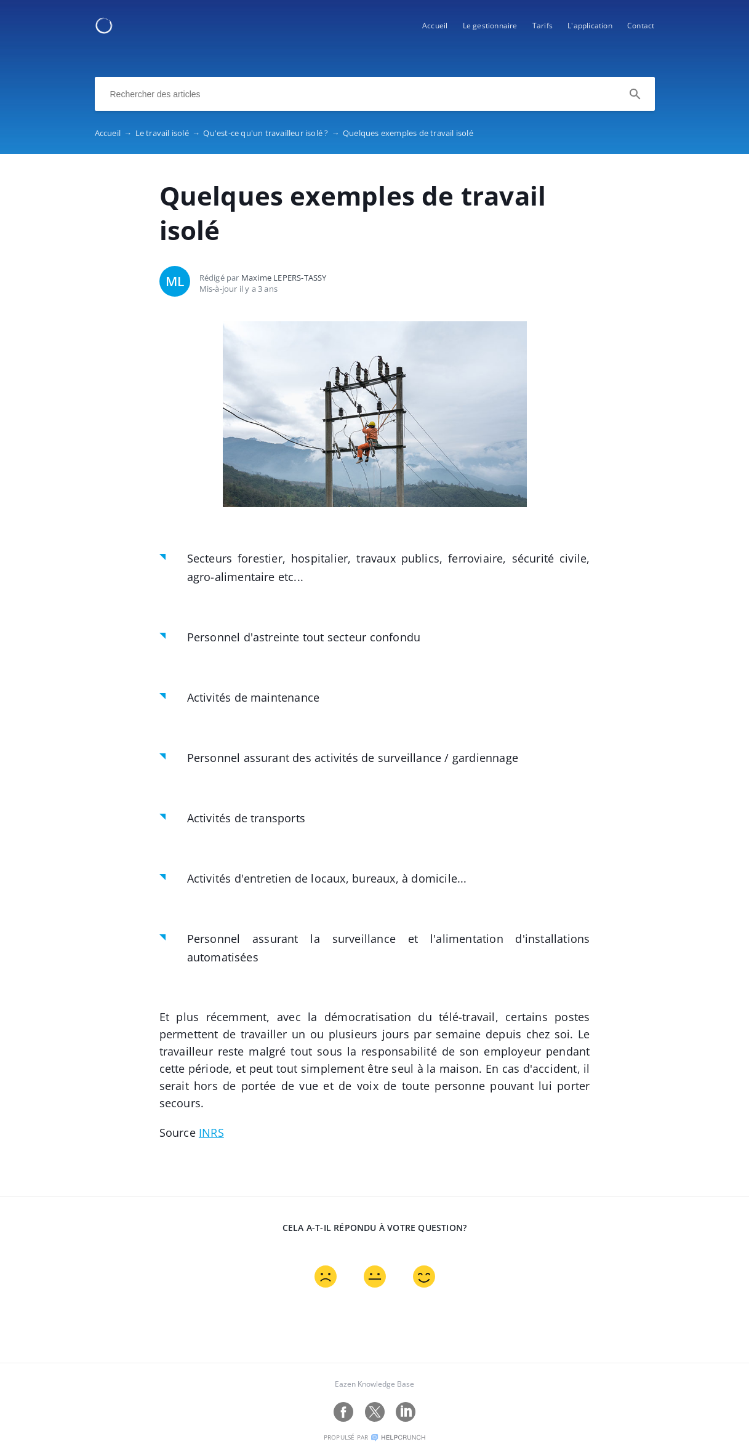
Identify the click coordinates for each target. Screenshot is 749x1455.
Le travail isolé (169, 132)
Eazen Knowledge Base (374, 1384)
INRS (211, 1132)
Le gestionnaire (490, 25)
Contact (640, 25)
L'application (589, 25)
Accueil (434, 25)
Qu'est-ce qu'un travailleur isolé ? (273, 132)
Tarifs (542, 25)
